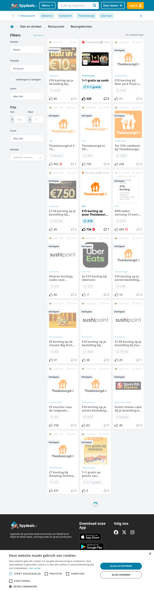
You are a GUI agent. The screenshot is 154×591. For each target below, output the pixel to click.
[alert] (77, 570)
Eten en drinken (31, 26)
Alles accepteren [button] (121, 566)
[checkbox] (11, 79)
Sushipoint (65, 15)
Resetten (38, 35)
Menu (47, 5)
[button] (52, 586)
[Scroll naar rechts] (13, 16)
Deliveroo (47, 15)
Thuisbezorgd (86, 15)
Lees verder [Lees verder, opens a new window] (34, 568)
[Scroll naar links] (141, 16)
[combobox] (27, 157)
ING (84, 206)
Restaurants (26, 15)
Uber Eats (106, 15)
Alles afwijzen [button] (121, 574)
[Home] (12, 26)
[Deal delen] (113, 5)
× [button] (150, 554)
